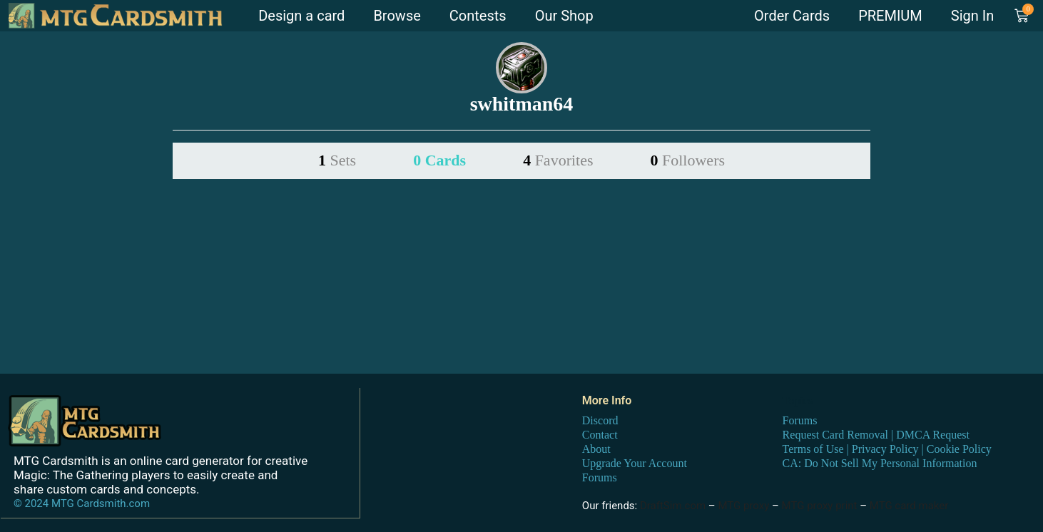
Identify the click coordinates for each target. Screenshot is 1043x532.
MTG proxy (743, 504)
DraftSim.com (673, 504)
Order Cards (792, 15)
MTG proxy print (820, 504)
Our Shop (564, 15)
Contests (478, 15)
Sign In (972, 15)
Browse (396, 15)
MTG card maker (909, 504)
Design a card (301, 15)
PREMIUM (890, 15)
